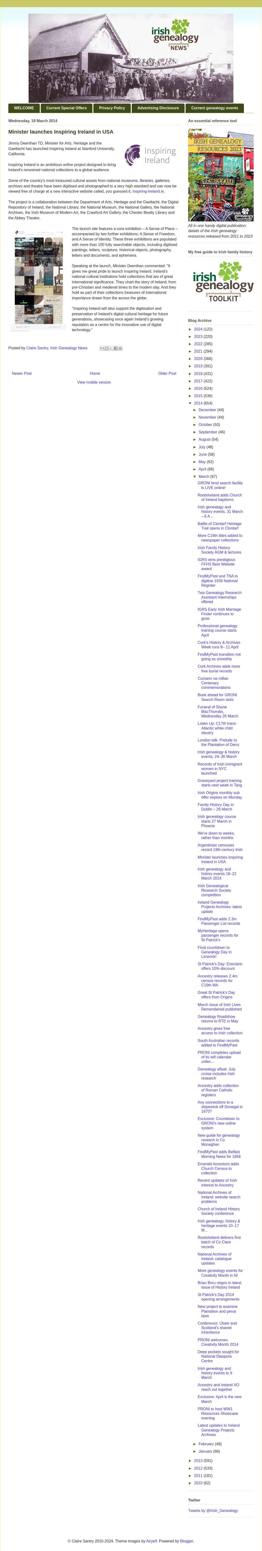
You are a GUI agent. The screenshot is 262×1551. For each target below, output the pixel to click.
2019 (199, 366)
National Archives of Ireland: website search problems (219, 1197)
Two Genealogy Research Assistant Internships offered (220, 597)
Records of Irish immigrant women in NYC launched (220, 768)
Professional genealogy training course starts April (217, 630)
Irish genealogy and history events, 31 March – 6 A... (220, 511)
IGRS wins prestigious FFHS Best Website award (216, 564)
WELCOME (24, 108)
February (207, 1444)
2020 (199, 359)
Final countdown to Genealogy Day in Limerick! (215, 952)
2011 (199, 1476)
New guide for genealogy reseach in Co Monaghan (219, 1139)
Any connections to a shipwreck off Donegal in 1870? (220, 1106)
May (203, 462)
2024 (199, 329)
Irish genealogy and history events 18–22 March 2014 (217, 873)
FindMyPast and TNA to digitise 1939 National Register (218, 580)
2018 (199, 374)
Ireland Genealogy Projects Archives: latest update (220, 906)
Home (95, 373)
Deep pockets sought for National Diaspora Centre (218, 1356)
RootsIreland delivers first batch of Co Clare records (219, 1242)
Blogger (186, 1541)
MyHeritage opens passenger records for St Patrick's (218, 935)
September (208, 432)
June (203, 454)
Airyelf (151, 1541)
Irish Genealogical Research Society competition (214, 890)
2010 (199, 1483)
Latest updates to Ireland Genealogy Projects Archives (219, 1429)
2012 (199, 1468)
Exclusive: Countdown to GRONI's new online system (218, 1123)
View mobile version (94, 382)
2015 (199, 396)
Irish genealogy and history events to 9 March (215, 1373)
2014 (199, 403)
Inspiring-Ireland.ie (148, 191)
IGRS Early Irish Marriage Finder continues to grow (219, 613)
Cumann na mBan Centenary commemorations (214, 683)
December (208, 410)
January (206, 1451)
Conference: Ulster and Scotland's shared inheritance (217, 1327)
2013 (199, 1461)
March (204, 477)
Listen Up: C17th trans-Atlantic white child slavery (217, 728)
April (203, 469)
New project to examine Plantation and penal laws (217, 1311)
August (205, 439)
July (203, 447)
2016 (199, 388)
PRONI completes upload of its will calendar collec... (219, 1057)
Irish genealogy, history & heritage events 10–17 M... (219, 1225)
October (206, 425)
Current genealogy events (214, 108)
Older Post (167, 373)
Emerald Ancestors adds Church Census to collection (218, 1168)
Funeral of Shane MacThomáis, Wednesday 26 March (218, 711)
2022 (199, 344)
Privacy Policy (112, 108)
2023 (199, 337)
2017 (199, 381)
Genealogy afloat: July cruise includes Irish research (216, 1073)
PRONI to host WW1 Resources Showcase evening (218, 1413)
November (208, 417)
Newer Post (22, 373)
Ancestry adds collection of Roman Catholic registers (218, 1090)
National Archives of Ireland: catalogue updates (215, 1258)
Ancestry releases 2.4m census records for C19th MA (217, 980)
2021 (199, 351)
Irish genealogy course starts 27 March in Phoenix (217, 821)
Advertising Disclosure (158, 108)
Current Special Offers (66, 108)
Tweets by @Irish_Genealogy (213, 1511)
